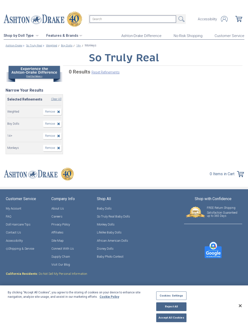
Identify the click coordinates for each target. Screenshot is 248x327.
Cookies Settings (171, 295)
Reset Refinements (106, 72)
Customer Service (229, 35)
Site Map (57, 240)
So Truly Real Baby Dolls (113, 216)
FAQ (8, 216)
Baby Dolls (104, 208)
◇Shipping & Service (20, 248)
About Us (57, 208)
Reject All (171, 306)
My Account (13, 208)
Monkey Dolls (106, 224)
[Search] (133, 18)
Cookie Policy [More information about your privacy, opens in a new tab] (109, 296)
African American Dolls (112, 240)
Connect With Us (62, 248)
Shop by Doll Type (21, 35)
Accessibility (207, 19)
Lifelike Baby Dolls (109, 232)
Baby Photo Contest (110, 256)
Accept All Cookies (171, 317)
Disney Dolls (105, 248)
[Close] (240, 305)
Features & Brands (64, 35)
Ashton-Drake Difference (141, 35)
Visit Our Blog (60, 264)
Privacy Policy (60, 224)
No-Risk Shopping (188, 35)
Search (181, 18)
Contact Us (13, 232)
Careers (56, 216)
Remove (50, 111)
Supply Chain (60, 256)
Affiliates (57, 232)
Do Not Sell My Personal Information (46, 273)
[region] (124, 306)
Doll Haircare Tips (18, 224)
